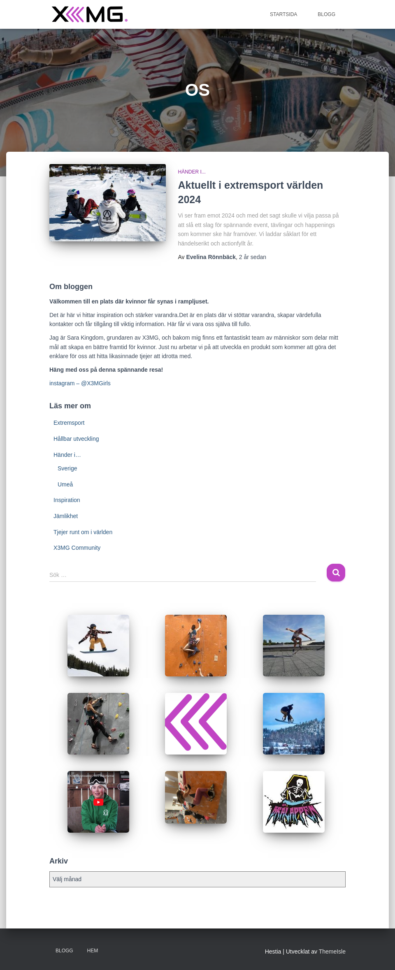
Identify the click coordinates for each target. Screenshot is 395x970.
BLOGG (326, 14)
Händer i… (67, 454)
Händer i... (192, 172)
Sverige (67, 468)
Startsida (283, 14)
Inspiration (66, 500)
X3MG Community (76, 547)
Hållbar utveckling (76, 438)
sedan (252, 257)
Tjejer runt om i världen (82, 532)
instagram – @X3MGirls (80, 383)
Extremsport (68, 422)
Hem (92, 951)
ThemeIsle (332, 951)
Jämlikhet (65, 516)
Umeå (65, 484)
